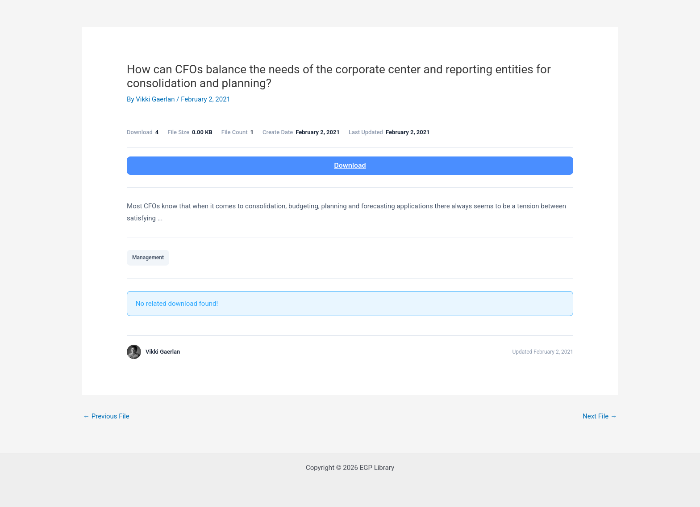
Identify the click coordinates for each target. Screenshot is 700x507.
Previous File (106, 416)
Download (350, 165)
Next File (600, 416)
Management (148, 257)
